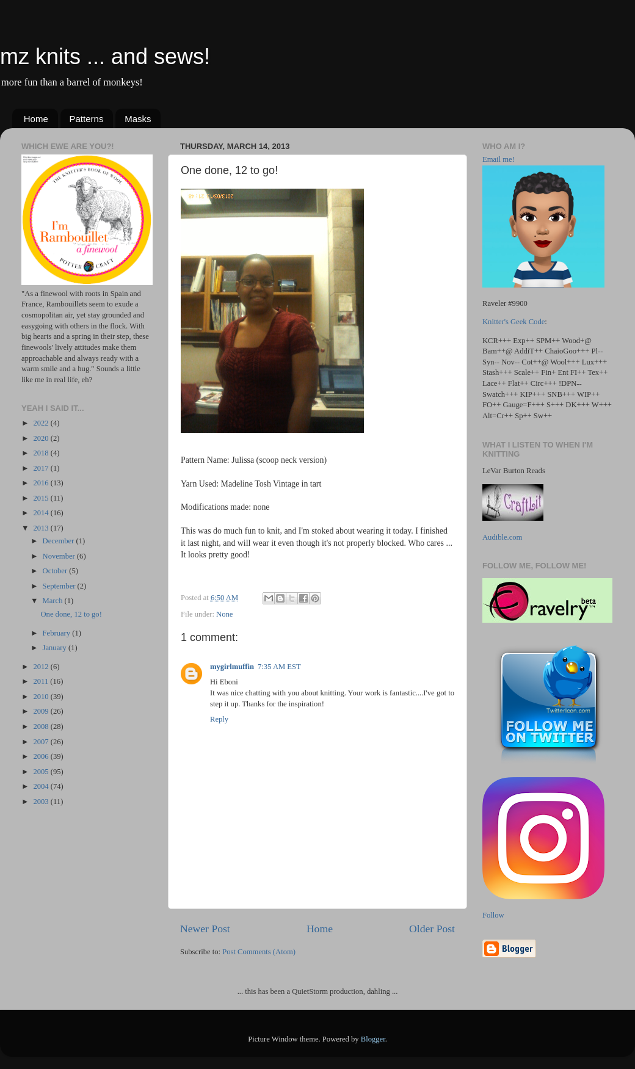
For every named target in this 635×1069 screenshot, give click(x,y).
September (60, 586)
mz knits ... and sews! (105, 56)
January (55, 647)
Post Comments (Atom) (259, 952)
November (60, 556)
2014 (41, 513)
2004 (41, 786)
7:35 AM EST (279, 666)
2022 (41, 423)
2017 (41, 468)
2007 (41, 741)
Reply (219, 719)
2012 (41, 666)
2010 (41, 696)
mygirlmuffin (232, 666)
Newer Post (205, 928)
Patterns (87, 119)
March (54, 600)
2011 (41, 681)
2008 (41, 726)
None (224, 614)
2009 (41, 711)
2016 (41, 483)
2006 (41, 756)
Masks (138, 119)
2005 (41, 771)
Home (36, 119)
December (59, 541)
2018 (41, 453)
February (58, 633)
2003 (41, 801)
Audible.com (502, 537)
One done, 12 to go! (70, 614)
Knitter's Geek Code (513, 321)
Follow (493, 915)
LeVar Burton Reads (513, 470)
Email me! (498, 159)
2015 (41, 498)
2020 (41, 438)
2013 (41, 528)
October (56, 571)
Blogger (373, 1039)
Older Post (432, 928)
